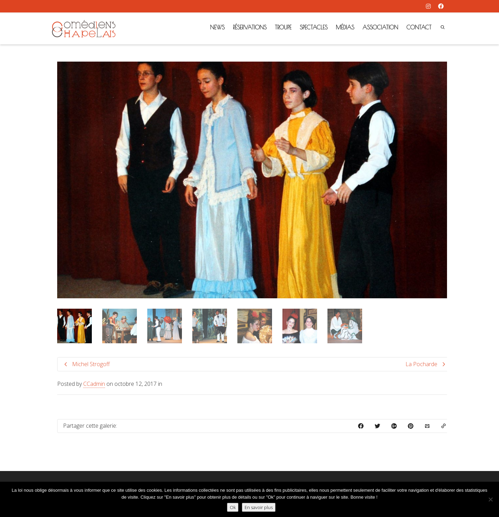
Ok (233, 507)
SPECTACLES (313, 27)
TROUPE (283, 27)
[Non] (490, 499)
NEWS (217, 27)
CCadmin (94, 384)
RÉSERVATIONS (249, 27)
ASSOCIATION (380, 27)
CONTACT (418, 27)
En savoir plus (259, 507)
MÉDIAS (345, 27)
